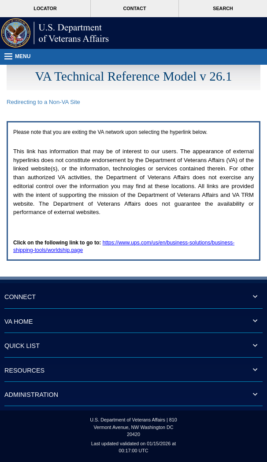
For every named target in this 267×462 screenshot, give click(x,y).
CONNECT (20, 296)
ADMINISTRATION (31, 394)
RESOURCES (24, 370)
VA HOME (18, 321)
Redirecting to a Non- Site (43, 102)
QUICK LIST (22, 345)
